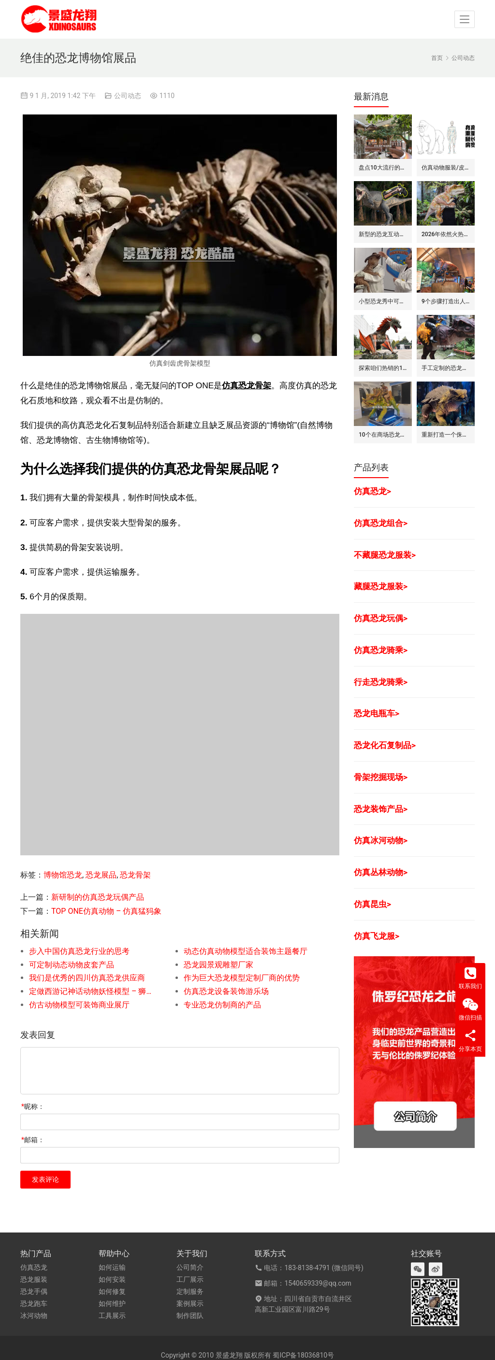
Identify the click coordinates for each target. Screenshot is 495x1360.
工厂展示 (190, 1279)
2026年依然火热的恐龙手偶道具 (446, 234)
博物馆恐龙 (63, 874)
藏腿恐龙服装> (381, 586)
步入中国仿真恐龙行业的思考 (79, 951)
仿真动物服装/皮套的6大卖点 (446, 167)
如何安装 (112, 1279)
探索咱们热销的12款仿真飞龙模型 (383, 368)
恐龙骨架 (135, 874)
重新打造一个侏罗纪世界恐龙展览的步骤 (446, 434)
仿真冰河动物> (381, 840)
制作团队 (190, 1315)
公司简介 (190, 1267)
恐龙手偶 (33, 1291)
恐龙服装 (33, 1279)
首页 (437, 58)
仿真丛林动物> (381, 872)
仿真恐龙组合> (381, 523)
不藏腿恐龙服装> (385, 555)
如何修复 (112, 1291)
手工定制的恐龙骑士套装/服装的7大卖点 (446, 368)
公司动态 (127, 95)
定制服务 (190, 1291)
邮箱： (32, 1140)
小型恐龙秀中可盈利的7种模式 (383, 301)
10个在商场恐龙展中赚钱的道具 (383, 434)
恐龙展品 (101, 874)
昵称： (32, 1106)
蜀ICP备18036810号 (303, 1355)
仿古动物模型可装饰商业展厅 (79, 1004)
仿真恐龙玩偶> (381, 618)
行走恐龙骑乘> (381, 682)
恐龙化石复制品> (385, 745)
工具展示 (112, 1315)
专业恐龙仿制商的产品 (222, 1004)
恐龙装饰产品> (381, 809)
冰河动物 (33, 1315)
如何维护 (112, 1303)
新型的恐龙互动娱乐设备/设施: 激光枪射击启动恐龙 (383, 234)
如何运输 (112, 1267)
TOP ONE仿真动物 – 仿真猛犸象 (106, 911)
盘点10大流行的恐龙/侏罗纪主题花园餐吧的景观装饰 (383, 167)
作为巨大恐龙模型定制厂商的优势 (242, 977)
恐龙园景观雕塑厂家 (218, 964)
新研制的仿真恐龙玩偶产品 (97, 897)
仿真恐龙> (372, 491)
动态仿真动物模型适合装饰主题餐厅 (245, 951)
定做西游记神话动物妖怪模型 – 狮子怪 (91, 991)
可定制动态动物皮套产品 (71, 964)
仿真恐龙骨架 (246, 385)
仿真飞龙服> (376, 936)
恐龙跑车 (33, 1303)
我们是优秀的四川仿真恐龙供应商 (87, 977)
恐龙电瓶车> (376, 713)
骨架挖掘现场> (381, 777)
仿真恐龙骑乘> (381, 650)
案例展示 (190, 1303)
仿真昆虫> (372, 904)
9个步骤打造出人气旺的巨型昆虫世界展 (446, 301)
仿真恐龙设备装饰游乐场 (226, 991)
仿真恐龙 (33, 1267)
